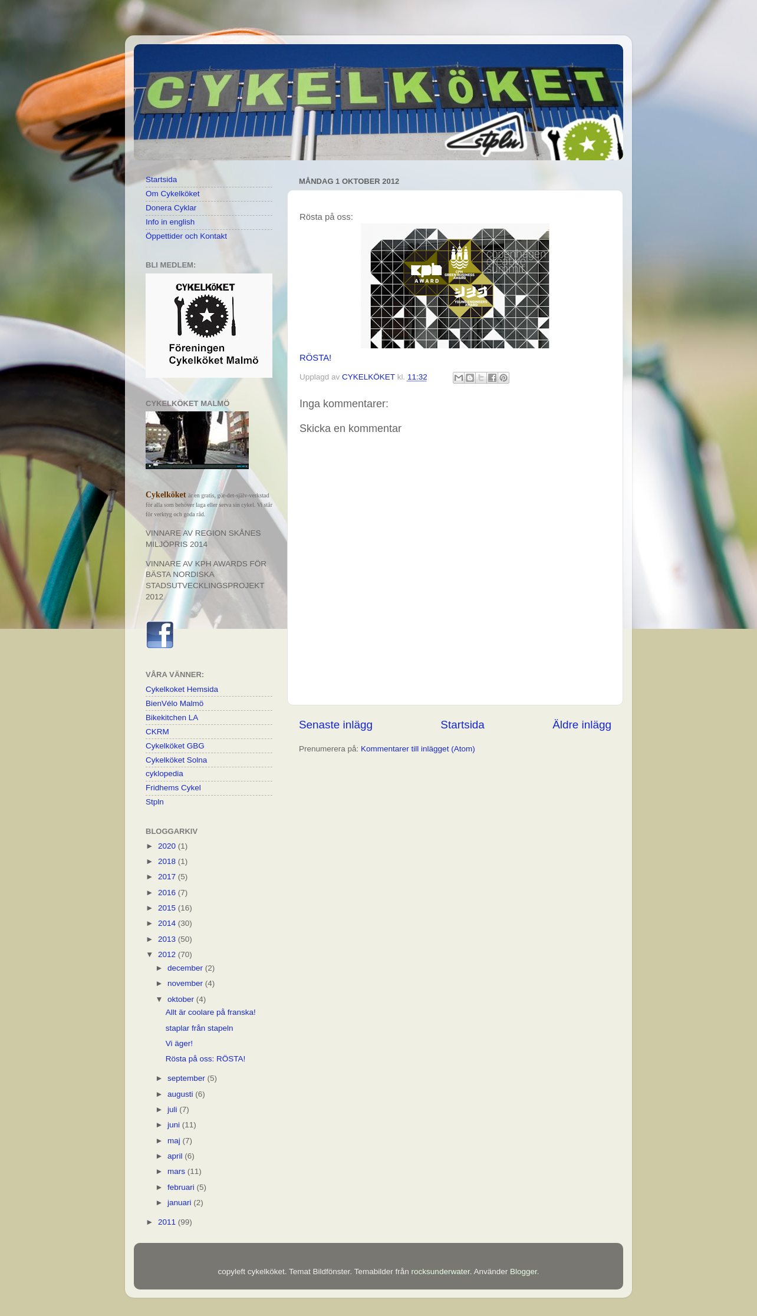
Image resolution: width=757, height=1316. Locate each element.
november (186, 983)
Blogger (523, 1271)
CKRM (157, 731)
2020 (168, 846)
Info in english (170, 221)
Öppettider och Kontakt (186, 236)
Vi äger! (179, 1043)
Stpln (155, 801)
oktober (181, 999)
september (187, 1078)
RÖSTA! (315, 357)
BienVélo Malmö (174, 703)
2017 (168, 876)
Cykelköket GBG (175, 745)
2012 (168, 954)
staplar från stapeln (199, 1028)
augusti (181, 1094)
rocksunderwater (441, 1271)
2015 (168, 907)
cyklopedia (164, 773)
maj (175, 1140)
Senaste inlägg (336, 724)
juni (174, 1124)
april (176, 1156)
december (186, 968)
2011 (168, 1222)
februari (182, 1187)
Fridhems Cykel (173, 787)
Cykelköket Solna (176, 760)
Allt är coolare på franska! (211, 1012)
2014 (168, 923)
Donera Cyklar (171, 207)
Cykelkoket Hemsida (182, 689)
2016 (168, 892)
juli (173, 1109)
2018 (168, 861)
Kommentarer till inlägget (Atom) (418, 748)
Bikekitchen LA (172, 717)
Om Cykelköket (173, 193)
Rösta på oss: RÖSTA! (206, 1058)
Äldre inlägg (581, 724)
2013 (168, 939)
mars (177, 1171)
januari (180, 1202)
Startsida (462, 724)
